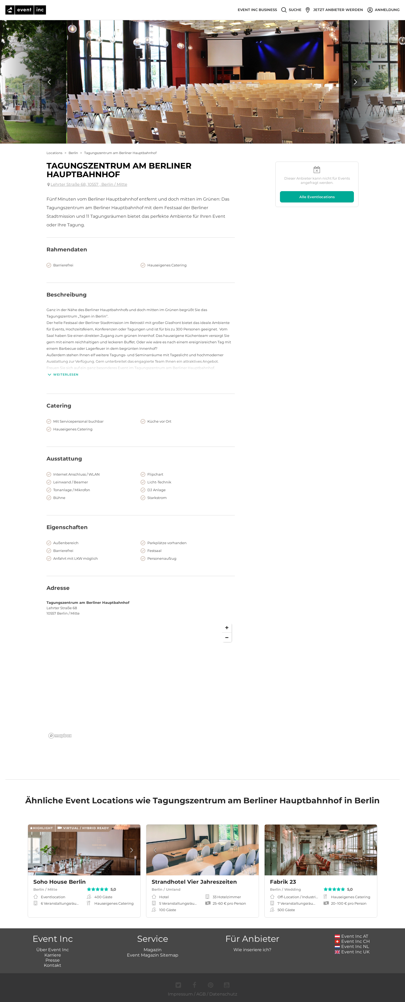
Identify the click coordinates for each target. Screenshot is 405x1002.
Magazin (153, 949)
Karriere (52, 955)
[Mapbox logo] (60, 736)
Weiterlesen (63, 374)
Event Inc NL (352, 946)
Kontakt (52, 965)
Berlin (73, 153)
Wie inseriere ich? (252, 949)
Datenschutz (223, 994)
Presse (52, 960)
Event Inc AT (351, 936)
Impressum (180, 994)
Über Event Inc (52, 949)
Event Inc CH (352, 941)
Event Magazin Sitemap (152, 955)
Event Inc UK (352, 951)
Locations (54, 153)
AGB (201, 994)
